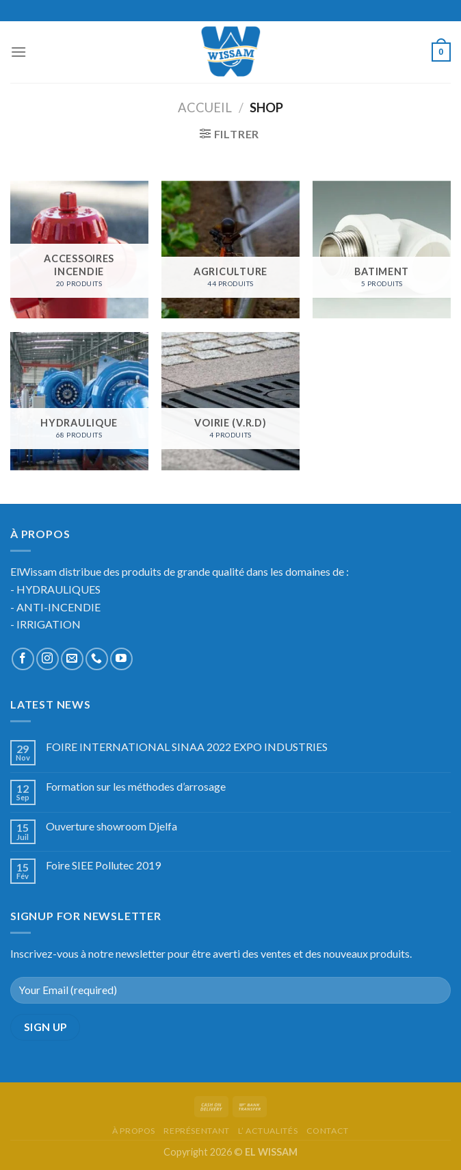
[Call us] (96, 659)
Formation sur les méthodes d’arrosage (136, 786)
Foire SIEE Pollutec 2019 (103, 865)
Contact (327, 1131)
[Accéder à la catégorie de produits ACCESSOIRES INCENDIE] (79, 250)
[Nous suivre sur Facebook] (23, 659)
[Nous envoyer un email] (72, 659)
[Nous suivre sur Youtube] (121, 659)
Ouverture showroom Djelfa (111, 825)
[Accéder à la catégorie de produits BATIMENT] (382, 250)
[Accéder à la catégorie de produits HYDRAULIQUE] (79, 401)
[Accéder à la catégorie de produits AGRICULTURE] (230, 250)
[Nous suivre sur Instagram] (47, 659)
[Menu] (18, 51)
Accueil (205, 107)
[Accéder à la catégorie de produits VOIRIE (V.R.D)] (230, 401)
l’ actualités (268, 1131)
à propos (133, 1131)
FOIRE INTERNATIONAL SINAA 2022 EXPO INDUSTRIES (187, 746)
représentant (196, 1131)
